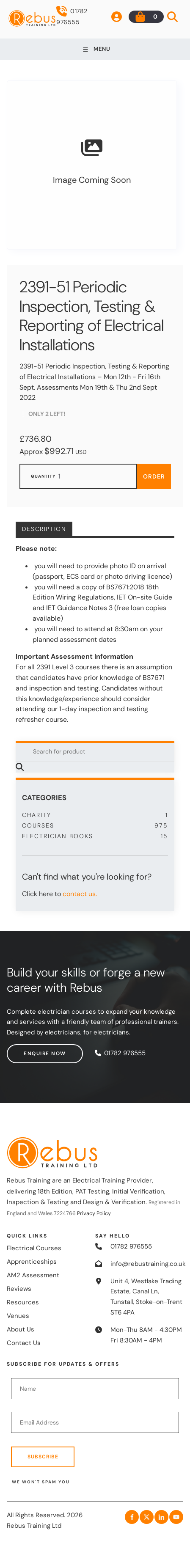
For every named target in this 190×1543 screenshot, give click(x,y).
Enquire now (28, 1049)
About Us (20, 1329)
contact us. (80, 893)
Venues (18, 1316)
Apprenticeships (32, 1261)
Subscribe (43, 1456)
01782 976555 (72, 16)
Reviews (19, 1288)
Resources (23, 1302)
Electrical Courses (34, 1248)
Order (154, 476)
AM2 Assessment (33, 1275)
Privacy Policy (94, 1213)
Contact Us (24, 1343)
